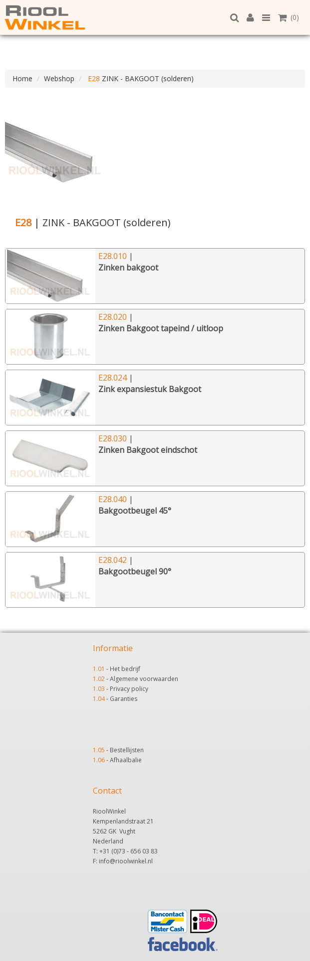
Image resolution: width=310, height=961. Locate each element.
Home (22, 78)
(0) (288, 17)
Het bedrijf (125, 669)
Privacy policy (129, 689)
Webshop (59, 78)
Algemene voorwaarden (144, 679)
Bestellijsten (127, 750)
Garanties (123, 698)
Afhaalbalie (126, 760)
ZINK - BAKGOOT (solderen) (140, 78)
